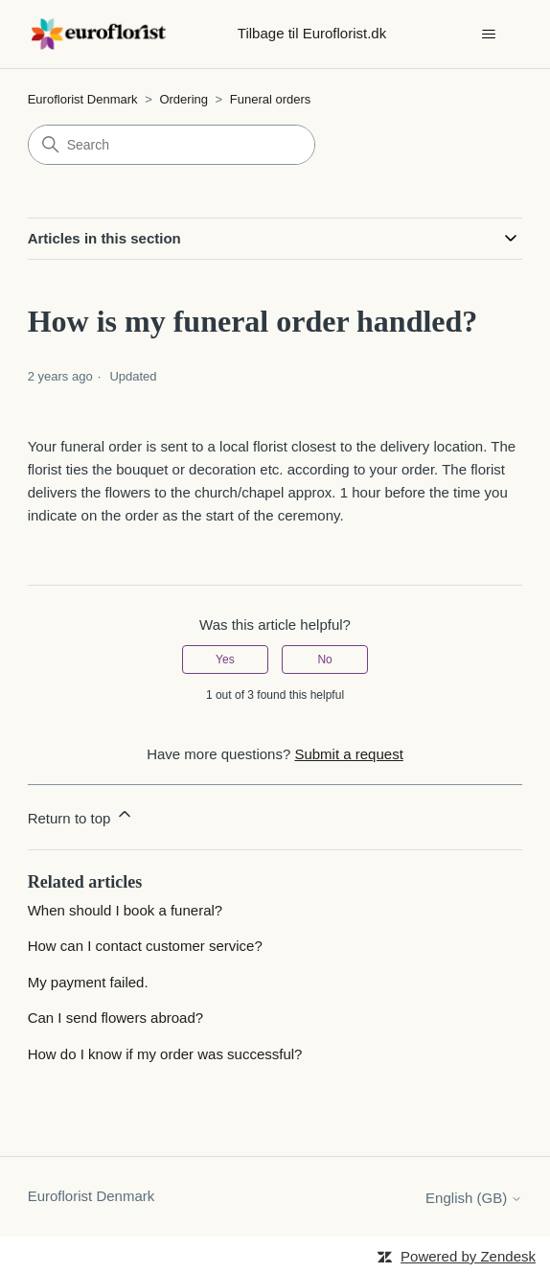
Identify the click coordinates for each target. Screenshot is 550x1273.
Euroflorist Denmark (83, 99)
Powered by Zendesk (468, 1256)
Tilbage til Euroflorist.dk (312, 33)
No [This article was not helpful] (324, 659)
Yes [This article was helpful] (225, 659)
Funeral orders (270, 99)
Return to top (81, 815)
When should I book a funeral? (125, 910)
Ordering (185, 99)
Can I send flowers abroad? (115, 1017)
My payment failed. (88, 982)
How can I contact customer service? (145, 945)
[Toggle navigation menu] (488, 34)
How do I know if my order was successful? (165, 1054)
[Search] (171, 145)
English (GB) (473, 1198)
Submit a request (348, 754)
